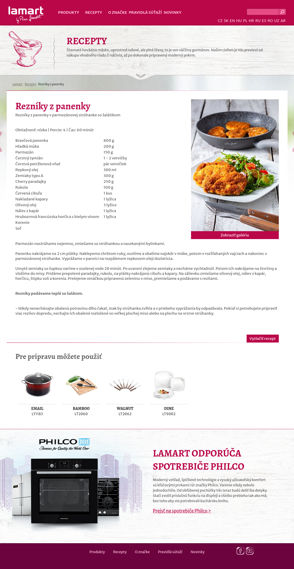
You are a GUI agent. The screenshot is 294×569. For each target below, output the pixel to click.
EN (232, 20)
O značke (117, 12)
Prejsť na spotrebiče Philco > (182, 511)
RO (270, 20)
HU (239, 20)
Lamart (26, 15)
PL (245, 20)
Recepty (93, 12)
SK (226, 20)
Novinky (172, 12)
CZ (220, 20)
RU (258, 20)
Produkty (68, 12)
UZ (276, 20)
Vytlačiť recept (263, 338)
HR (251, 20)
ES (264, 20)
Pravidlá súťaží (145, 12)
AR (283, 20)
